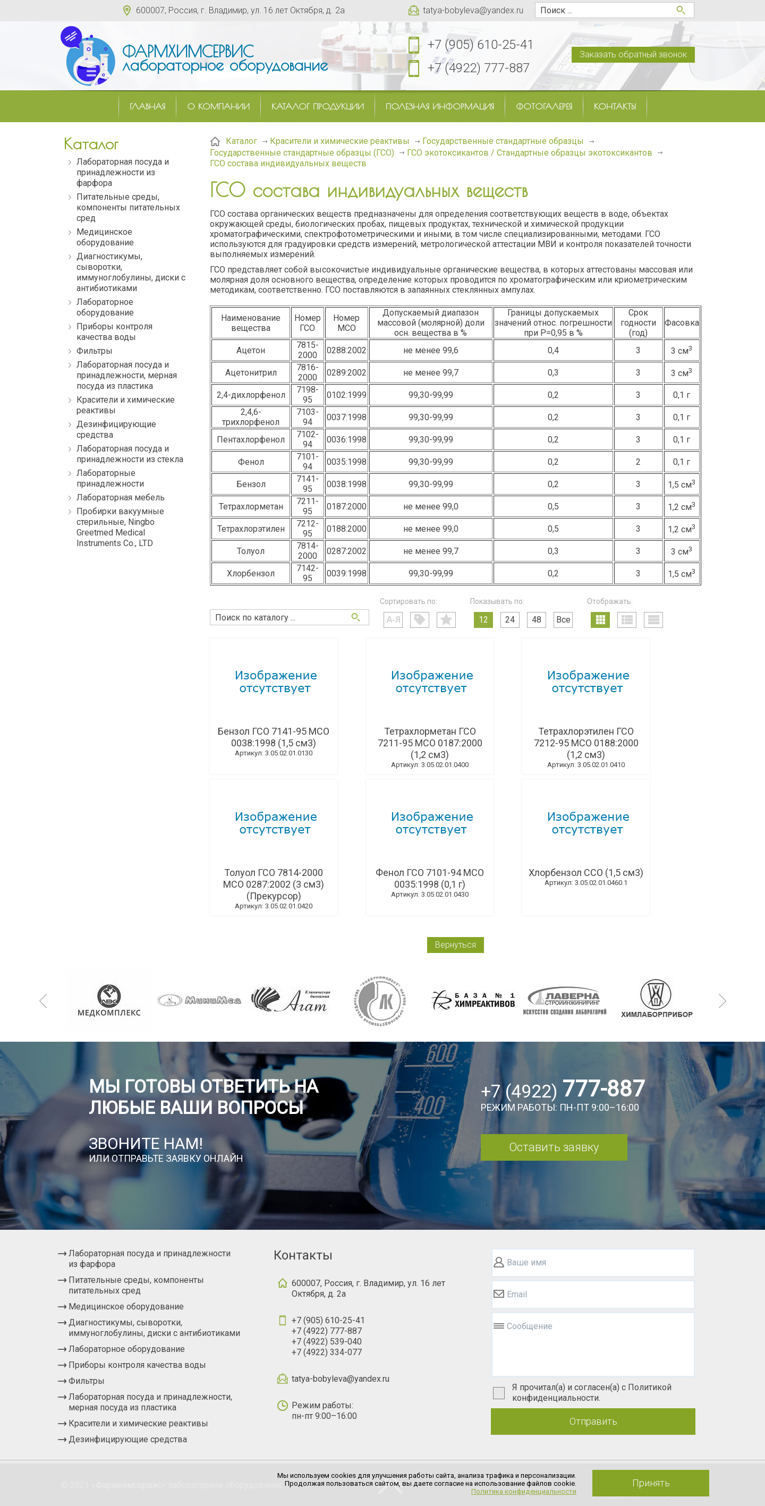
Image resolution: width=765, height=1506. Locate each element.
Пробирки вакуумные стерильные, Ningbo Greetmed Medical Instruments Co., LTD (120, 527)
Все (563, 620)
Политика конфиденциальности (523, 1491)
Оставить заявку (554, 1147)
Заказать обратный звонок (633, 54)
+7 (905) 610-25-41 (481, 44)
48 (536, 620)
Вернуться (455, 945)
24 (510, 620)
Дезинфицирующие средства (116, 429)
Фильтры (94, 351)
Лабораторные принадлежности (110, 478)
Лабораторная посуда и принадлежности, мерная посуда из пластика (126, 375)
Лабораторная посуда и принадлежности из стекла (129, 454)
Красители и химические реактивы (125, 405)
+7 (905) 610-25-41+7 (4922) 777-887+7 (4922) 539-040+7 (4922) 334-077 (328, 1336)
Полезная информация (440, 106)
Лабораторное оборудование (105, 307)
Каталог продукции (317, 106)
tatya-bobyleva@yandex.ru (473, 10)
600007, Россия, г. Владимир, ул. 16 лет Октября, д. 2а (240, 10)
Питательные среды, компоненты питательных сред (128, 207)
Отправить (593, 1421)
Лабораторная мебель (120, 497)
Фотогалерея (544, 106)
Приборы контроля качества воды (114, 331)
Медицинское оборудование (105, 237)
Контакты (615, 106)
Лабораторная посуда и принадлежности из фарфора (122, 172)
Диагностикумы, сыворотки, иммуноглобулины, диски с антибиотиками (130, 272)
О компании (218, 106)
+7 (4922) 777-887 (479, 68)
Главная (147, 106)
